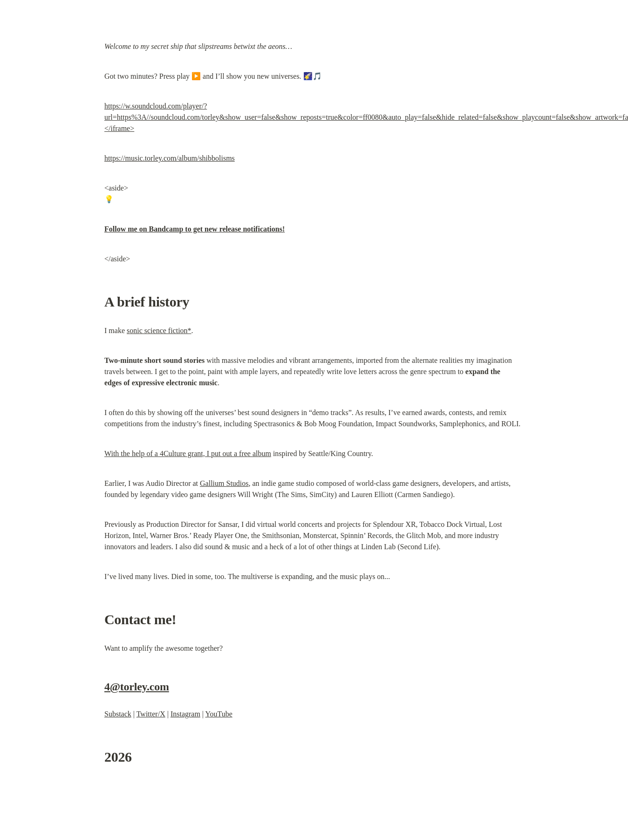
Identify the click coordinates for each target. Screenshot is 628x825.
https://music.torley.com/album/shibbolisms (169, 158)
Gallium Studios (224, 483)
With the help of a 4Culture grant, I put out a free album (187, 453)
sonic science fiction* (159, 330)
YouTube (218, 714)
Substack (117, 714)
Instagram (185, 714)
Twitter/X (151, 714)
